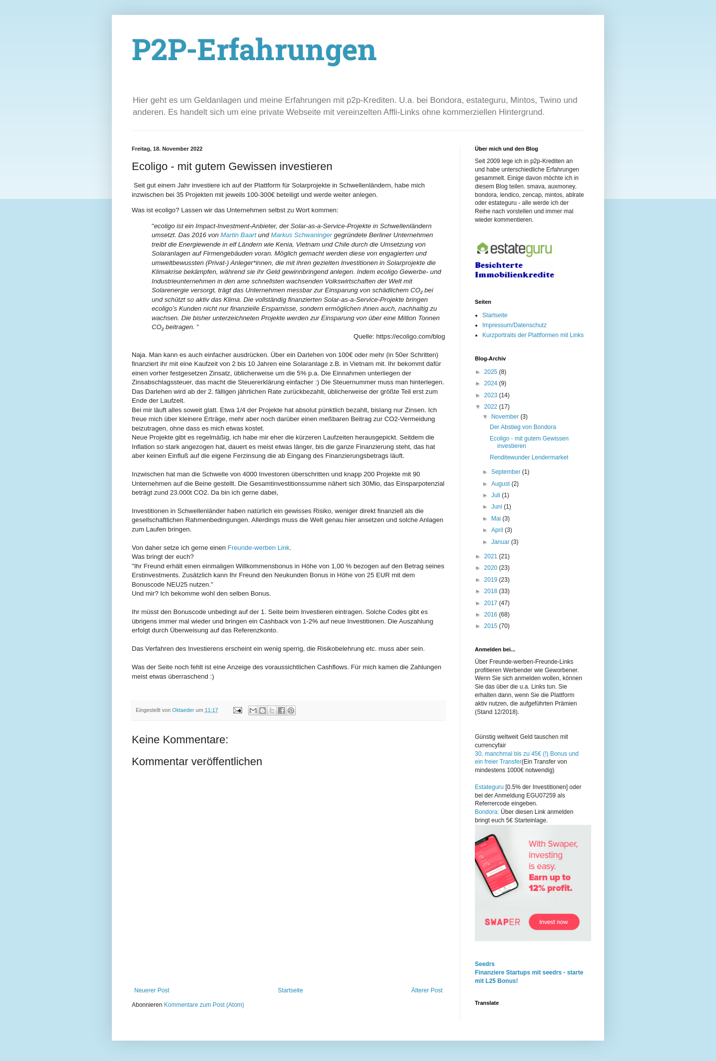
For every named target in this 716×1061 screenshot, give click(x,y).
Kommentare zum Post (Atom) (204, 1004)
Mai (497, 518)
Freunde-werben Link (259, 547)
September (506, 471)
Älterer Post (427, 990)
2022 (491, 406)
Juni (497, 506)
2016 (491, 614)
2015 (491, 625)
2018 (491, 591)
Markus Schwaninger (300, 235)
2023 (491, 395)
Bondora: (488, 811)
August (501, 483)
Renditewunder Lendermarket (529, 457)
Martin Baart (238, 235)
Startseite (290, 990)
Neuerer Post (152, 990)
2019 (491, 579)
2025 (491, 371)
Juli (496, 495)
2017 (491, 603)
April (498, 530)
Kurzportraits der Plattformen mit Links (533, 335)
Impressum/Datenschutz (514, 325)
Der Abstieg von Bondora (523, 427)
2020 (491, 567)
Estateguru (489, 787)
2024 (491, 383)
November (506, 416)
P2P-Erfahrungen (254, 53)
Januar (501, 541)
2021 (491, 556)
